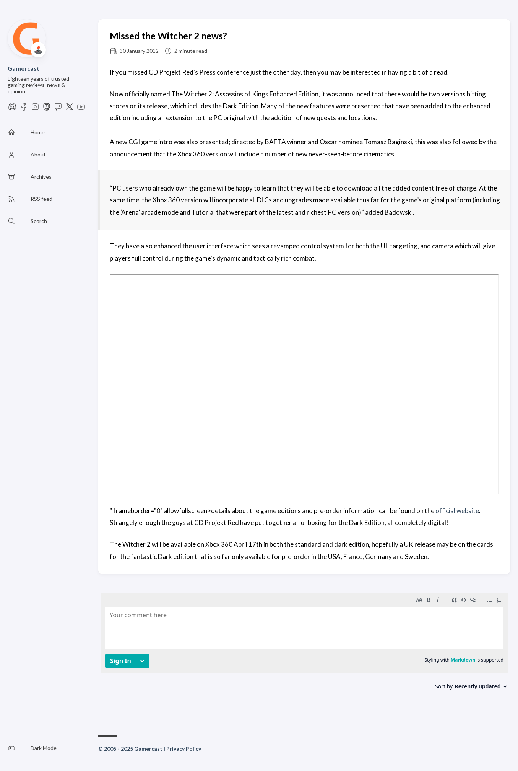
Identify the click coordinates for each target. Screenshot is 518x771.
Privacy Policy (183, 748)
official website (457, 511)
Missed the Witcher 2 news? (168, 35)
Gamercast (23, 68)
